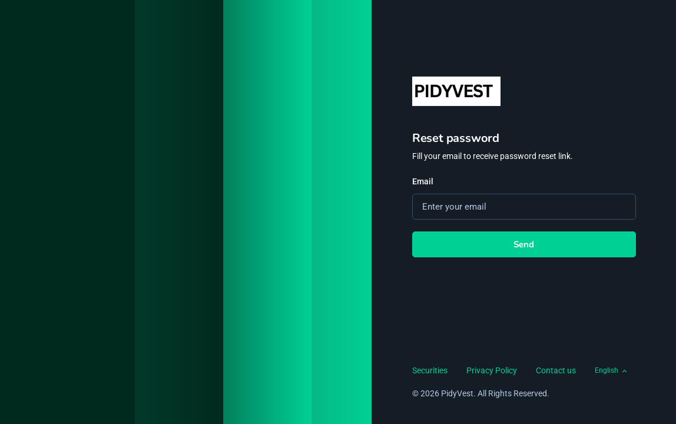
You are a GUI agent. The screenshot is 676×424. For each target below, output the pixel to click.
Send (524, 244)
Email (422, 181)
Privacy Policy (491, 370)
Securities (430, 370)
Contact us (556, 370)
